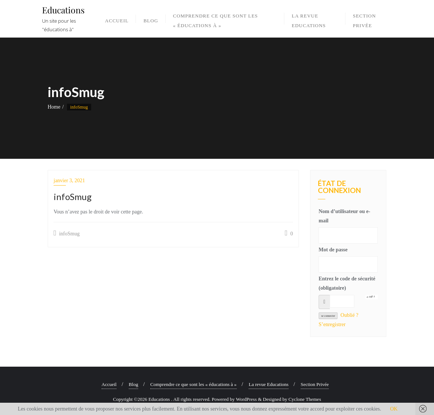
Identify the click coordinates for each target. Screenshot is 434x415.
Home (54, 107)
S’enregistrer (332, 324)
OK (394, 409)
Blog (133, 384)
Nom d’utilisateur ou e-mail (344, 216)
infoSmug (67, 233)
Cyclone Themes (304, 399)
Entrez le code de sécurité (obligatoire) (347, 283)
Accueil (109, 384)
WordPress (246, 399)
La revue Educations (268, 384)
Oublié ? (349, 315)
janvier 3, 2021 (69, 180)
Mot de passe (333, 249)
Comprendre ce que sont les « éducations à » (193, 384)
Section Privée (315, 384)
